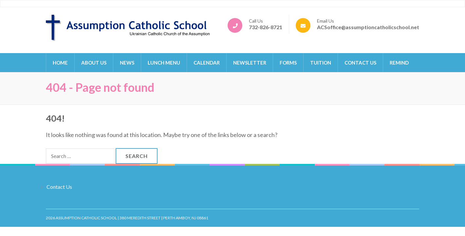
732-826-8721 (265, 27)
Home (60, 63)
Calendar (207, 63)
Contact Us (360, 63)
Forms (288, 63)
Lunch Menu (164, 63)
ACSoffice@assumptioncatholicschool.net (368, 27)
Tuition (320, 63)
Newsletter (249, 63)
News (127, 63)
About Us (93, 63)
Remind (399, 63)
